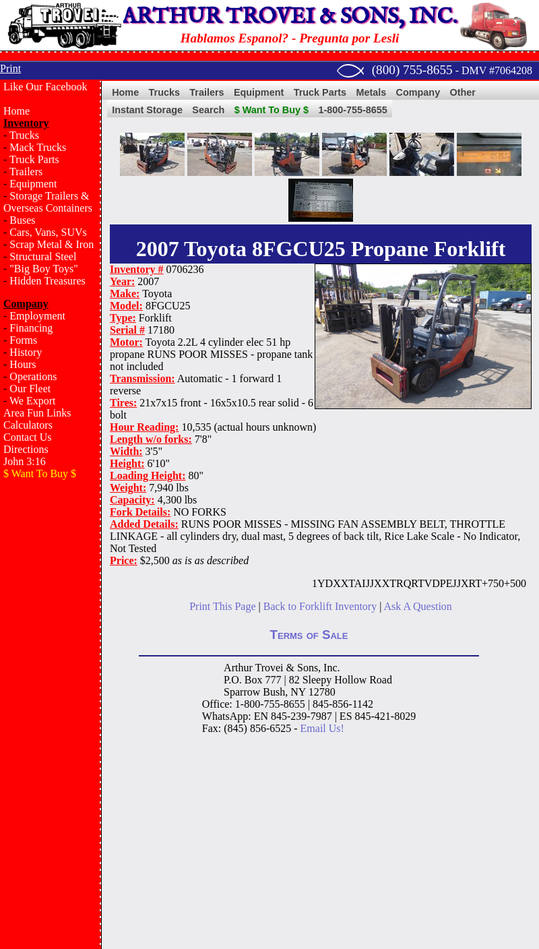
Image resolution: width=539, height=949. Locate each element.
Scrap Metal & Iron (51, 244)
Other (463, 92)
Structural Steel (42, 256)
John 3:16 (24, 461)
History (25, 352)
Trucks (24, 135)
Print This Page (222, 606)
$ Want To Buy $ (271, 109)
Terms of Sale (309, 634)
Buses (22, 220)
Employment (37, 316)
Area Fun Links (37, 413)
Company (418, 92)
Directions (26, 449)
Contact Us (27, 437)
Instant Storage (147, 109)
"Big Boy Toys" (43, 268)
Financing (31, 328)
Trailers (25, 171)
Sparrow (242, 692)
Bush (274, 692)
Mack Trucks (37, 147)
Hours (22, 364)
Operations (33, 376)
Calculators (28, 425)
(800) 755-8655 (412, 70)
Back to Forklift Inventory (320, 606)
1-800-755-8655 (352, 109)
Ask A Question (417, 606)
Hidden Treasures (47, 280)
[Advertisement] (50, 705)
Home (16, 111)
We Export (32, 400)
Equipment (33, 183)
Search (208, 109)
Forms (23, 340)
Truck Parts (34, 159)
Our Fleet (30, 388)
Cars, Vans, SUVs (47, 232)
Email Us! (322, 728)
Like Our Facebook (45, 86)
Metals (371, 92)
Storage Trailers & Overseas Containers (47, 202)
